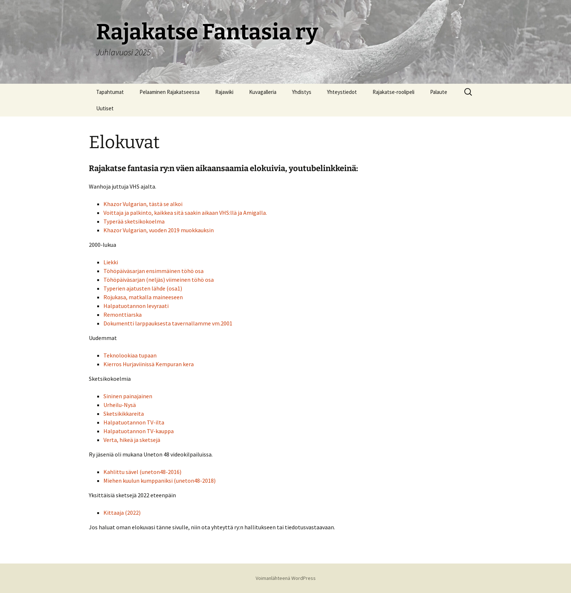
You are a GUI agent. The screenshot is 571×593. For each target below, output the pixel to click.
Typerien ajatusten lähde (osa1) (142, 288)
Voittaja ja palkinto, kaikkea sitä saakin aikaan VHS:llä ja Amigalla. (185, 212)
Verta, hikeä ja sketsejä (131, 439)
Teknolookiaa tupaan (130, 355)
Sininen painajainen (127, 396)
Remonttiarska (122, 314)
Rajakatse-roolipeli (393, 91)
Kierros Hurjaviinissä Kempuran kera (148, 364)
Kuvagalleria (262, 91)
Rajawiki (224, 91)
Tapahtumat (110, 91)
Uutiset (105, 108)
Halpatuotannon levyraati (136, 305)
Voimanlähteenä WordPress (286, 578)
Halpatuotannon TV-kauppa (138, 431)
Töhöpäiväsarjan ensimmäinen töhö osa (153, 270)
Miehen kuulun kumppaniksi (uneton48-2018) (159, 480)
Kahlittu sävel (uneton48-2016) (142, 471)
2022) (134, 512)
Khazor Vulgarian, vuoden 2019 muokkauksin (158, 230)
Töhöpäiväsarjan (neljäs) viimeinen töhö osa (158, 279)
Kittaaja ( (115, 512)
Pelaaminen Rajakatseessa (169, 91)
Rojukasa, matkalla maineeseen (143, 297)
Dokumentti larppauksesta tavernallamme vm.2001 (167, 323)
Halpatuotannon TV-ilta (133, 422)
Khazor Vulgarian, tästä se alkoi (142, 203)
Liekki (110, 262)
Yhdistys (301, 91)
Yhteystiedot (342, 91)
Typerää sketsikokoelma (134, 221)
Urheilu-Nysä (119, 404)
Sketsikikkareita (123, 413)
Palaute (438, 91)
